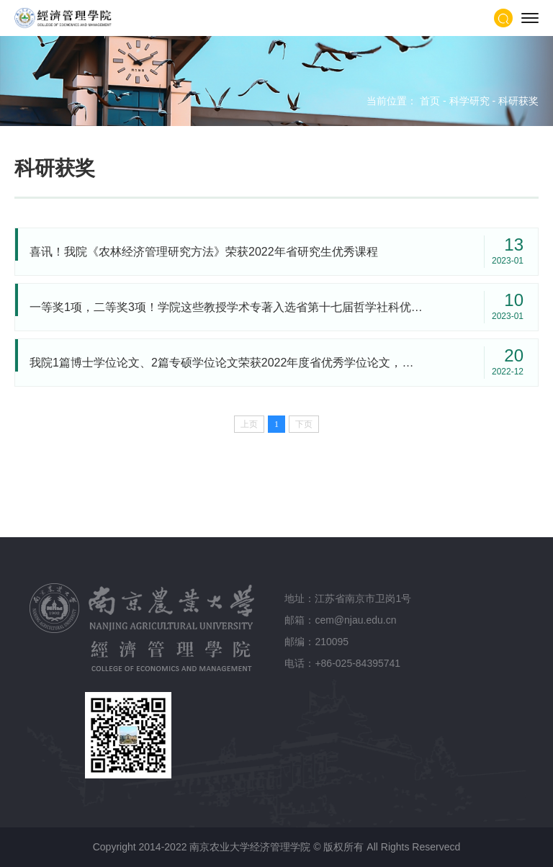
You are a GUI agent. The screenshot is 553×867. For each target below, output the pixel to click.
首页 (430, 101)
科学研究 (469, 101)
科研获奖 (518, 101)
